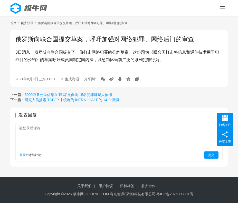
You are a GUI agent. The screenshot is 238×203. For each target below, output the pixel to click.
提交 (211, 155)
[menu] (222, 8)
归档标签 (127, 186)
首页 (13, 23)
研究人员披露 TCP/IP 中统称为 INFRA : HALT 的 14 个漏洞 (72, 100)
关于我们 (84, 186)
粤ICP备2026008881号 (174, 194)
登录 (23, 155)
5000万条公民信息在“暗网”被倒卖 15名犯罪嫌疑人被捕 (68, 95)
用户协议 (106, 186)
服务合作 (148, 186)
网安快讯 (27, 23)
